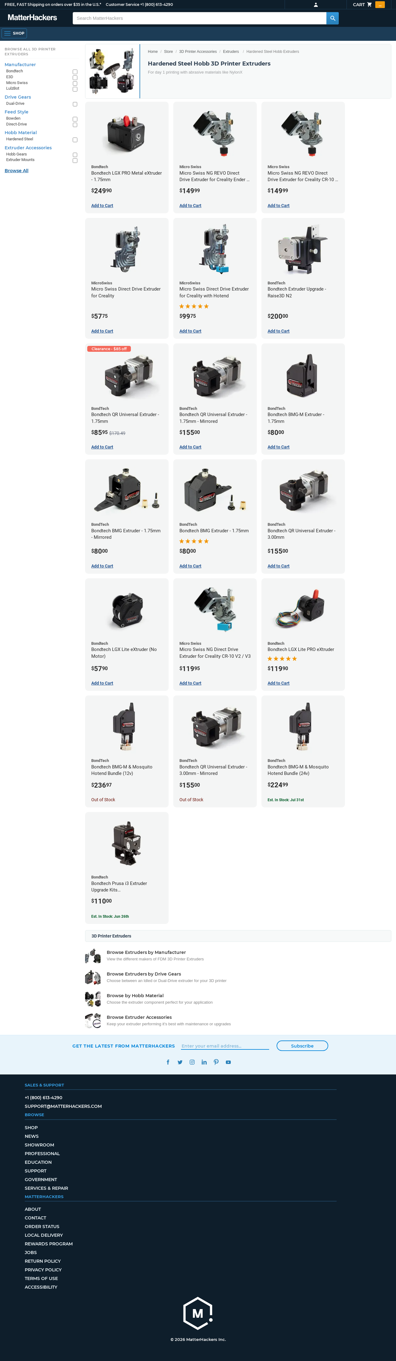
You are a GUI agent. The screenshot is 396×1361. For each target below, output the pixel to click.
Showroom (39, 1145)
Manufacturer (20, 64)
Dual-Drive (15, 103)
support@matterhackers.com (63, 1106)
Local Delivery (44, 1235)
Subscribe (302, 1046)
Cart (369, 4)
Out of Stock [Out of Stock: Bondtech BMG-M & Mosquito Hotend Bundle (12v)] (103, 799)
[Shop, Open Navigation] (14, 33)
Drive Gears (18, 97)
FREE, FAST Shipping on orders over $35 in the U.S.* (53, 4)
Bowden (13, 118)
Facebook (167, 1062)
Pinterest (216, 1062)
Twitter (179, 1062)
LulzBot (12, 88)
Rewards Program (49, 1244)
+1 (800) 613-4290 (156, 4)
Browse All (16, 170)
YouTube (228, 1062)
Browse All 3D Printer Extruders (30, 51)
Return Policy (43, 1261)
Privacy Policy (43, 1270)
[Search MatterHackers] (332, 18)
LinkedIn (204, 1062)
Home (153, 51)
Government (41, 1179)
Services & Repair (46, 1188)
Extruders (231, 51)
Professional (42, 1153)
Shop (31, 1127)
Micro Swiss (17, 82)
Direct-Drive (16, 124)
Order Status (42, 1226)
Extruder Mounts (20, 159)
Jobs (31, 1252)
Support (35, 1171)
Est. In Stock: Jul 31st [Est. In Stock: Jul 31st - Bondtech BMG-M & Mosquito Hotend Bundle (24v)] (286, 800)
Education (38, 1162)
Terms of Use (41, 1278)
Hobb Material (21, 132)
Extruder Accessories (28, 148)
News (32, 1136)
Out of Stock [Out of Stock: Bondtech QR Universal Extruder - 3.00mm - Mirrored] (191, 799)
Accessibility (41, 1287)
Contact (35, 1218)
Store (168, 51)
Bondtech (14, 71)
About (33, 1209)
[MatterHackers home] (32, 18)
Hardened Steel (19, 139)
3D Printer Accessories (198, 51)
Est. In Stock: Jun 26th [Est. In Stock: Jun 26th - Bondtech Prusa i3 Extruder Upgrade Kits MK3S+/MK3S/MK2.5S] (110, 916)
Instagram (192, 1062)
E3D (9, 76)
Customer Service (122, 4)
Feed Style (16, 112)
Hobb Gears (16, 154)
